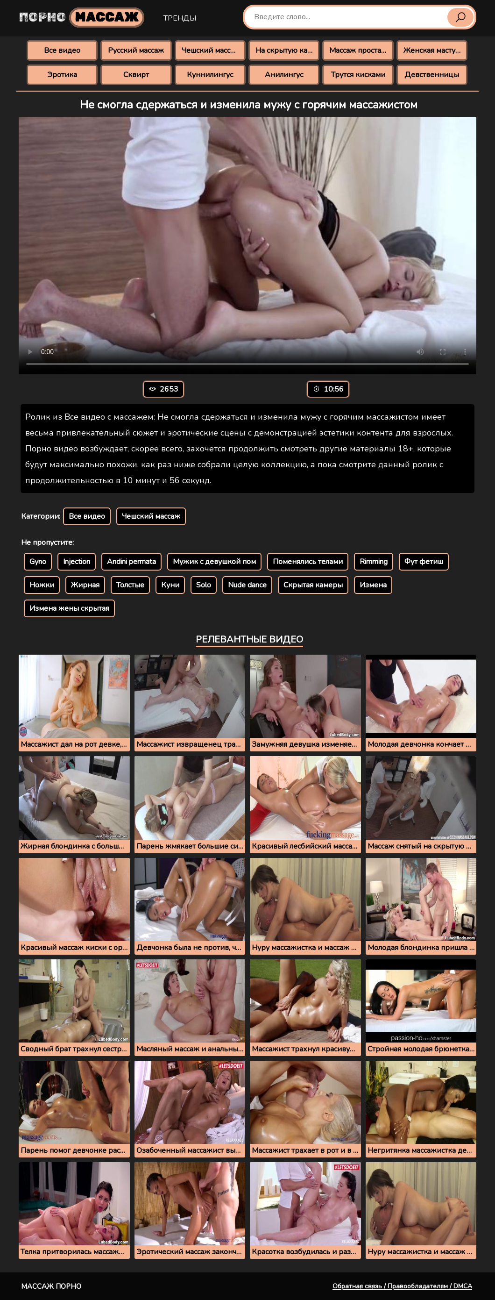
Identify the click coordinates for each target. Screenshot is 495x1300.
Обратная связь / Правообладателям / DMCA (402, 1286)
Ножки (41, 585)
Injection (76, 562)
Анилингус (284, 75)
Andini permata (131, 562)
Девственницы (431, 75)
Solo (203, 585)
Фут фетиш (423, 562)
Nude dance (247, 585)
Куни (170, 585)
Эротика (62, 75)
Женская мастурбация (435, 50)
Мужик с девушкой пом (214, 562)
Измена (373, 585)
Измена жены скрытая (69, 608)
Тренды (179, 18)
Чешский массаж (211, 50)
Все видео (62, 50)
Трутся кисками (358, 75)
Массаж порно (51, 1286)
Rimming (374, 562)
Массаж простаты (359, 50)
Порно (81, 17)
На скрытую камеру (287, 50)
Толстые (130, 585)
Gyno (37, 562)
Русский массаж (136, 50)
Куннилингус (210, 75)
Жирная (85, 585)
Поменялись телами (308, 562)
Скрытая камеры (313, 585)
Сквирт (136, 75)
